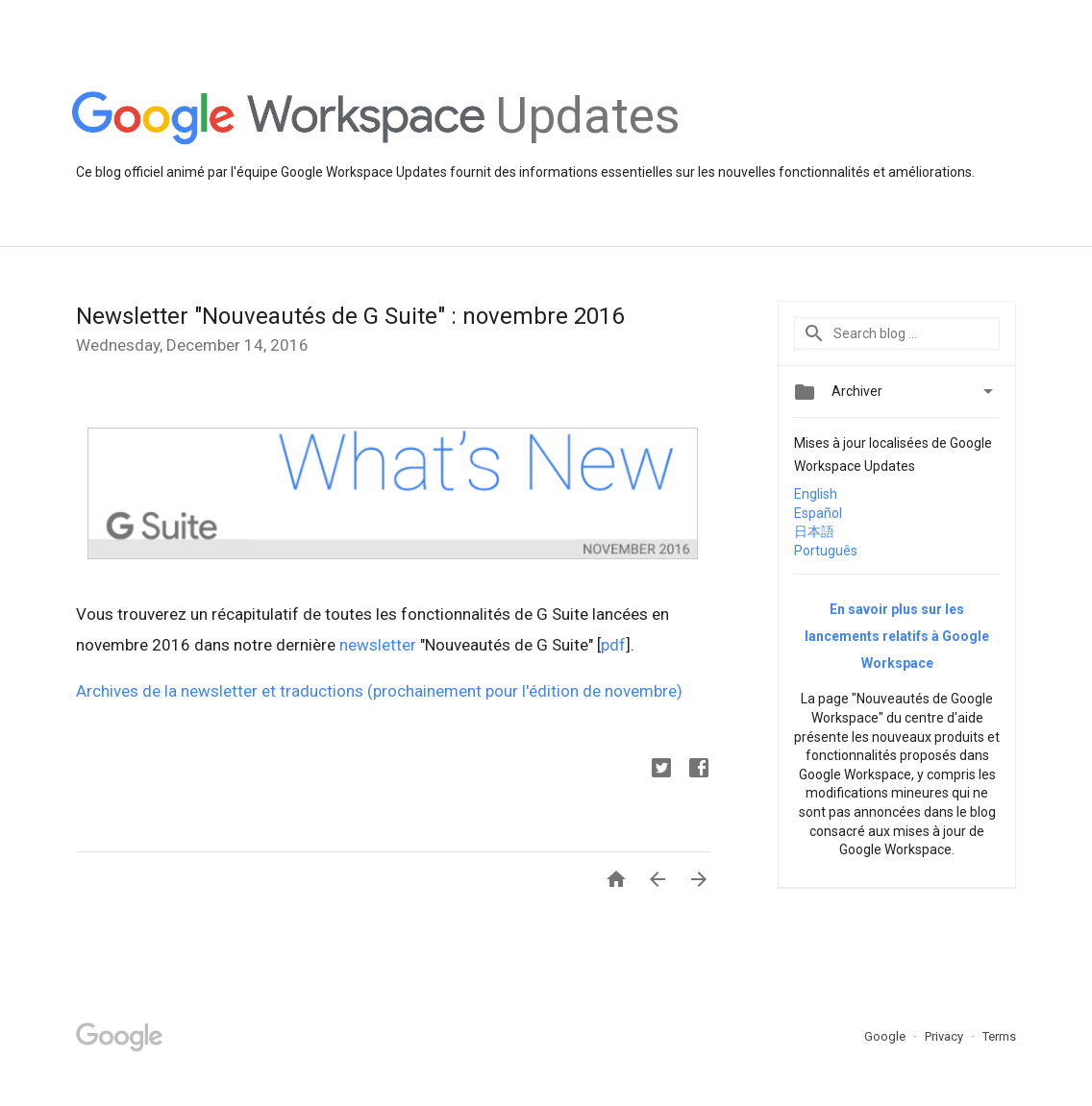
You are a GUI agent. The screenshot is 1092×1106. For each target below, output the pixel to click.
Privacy (945, 1036)
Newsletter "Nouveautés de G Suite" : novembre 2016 (350, 316)
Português (825, 550)
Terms (999, 1036)
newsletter (377, 644)
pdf (613, 644)
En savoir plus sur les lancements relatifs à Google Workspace (897, 636)
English (815, 494)
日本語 (814, 531)
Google (886, 1036)
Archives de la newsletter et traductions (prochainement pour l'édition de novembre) (379, 690)
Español (818, 513)
